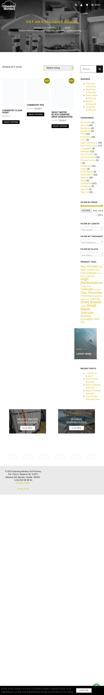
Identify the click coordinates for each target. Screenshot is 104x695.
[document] (52, 347)
